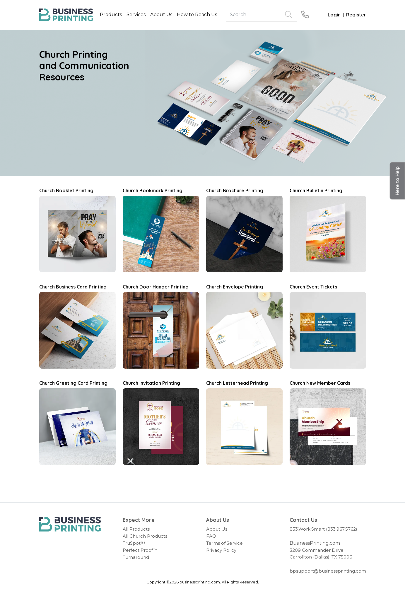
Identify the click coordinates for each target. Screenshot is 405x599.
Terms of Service (224, 543)
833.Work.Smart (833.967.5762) (323, 529)
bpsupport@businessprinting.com (328, 571)
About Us (216, 529)
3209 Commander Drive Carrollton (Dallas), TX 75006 (321, 553)
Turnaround (136, 557)
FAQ (211, 536)
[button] (397, 181)
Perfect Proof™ (140, 550)
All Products (136, 529)
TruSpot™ (134, 543)
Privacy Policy (221, 550)
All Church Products (145, 536)
